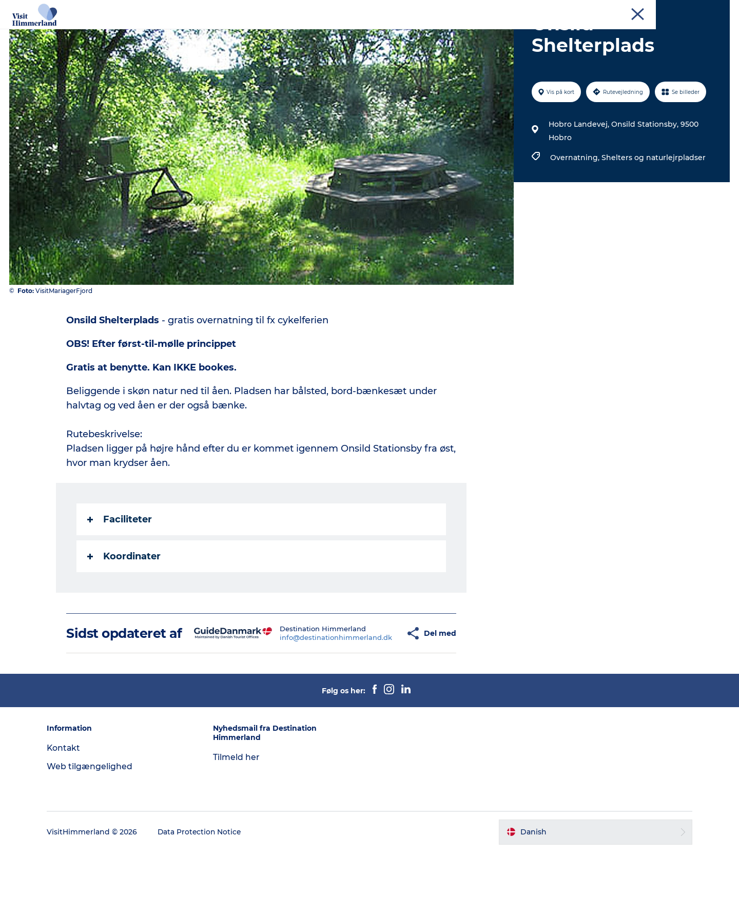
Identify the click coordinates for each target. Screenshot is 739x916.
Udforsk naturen (232, 33)
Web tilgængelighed (94, 830)
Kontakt (717, 9)
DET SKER (384, 33)
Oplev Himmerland (148, 33)
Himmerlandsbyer (314, 33)
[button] (375, 689)
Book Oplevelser (532, 33)
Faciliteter (120, 568)
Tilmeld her (239, 821)
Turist (585, 9)
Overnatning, (575, 206)
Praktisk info (603, 33)
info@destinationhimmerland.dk (306, 694)
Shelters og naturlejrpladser (653, 206)
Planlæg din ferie (452, 33)
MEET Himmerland (666, 9)
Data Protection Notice (204, 895)
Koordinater (124, 605)
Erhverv (616, 9)
